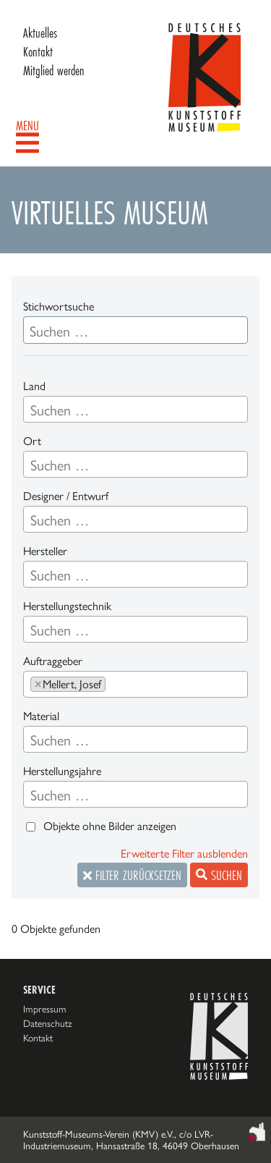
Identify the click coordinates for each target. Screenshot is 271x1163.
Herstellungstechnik (67, 606)
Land (34, 386)
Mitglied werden (54, 70)
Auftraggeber (52, 661)
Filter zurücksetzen (132, 875)
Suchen (219, 875)
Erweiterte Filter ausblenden (184, 853)
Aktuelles (40, 32)
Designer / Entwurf (65, 496)
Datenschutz (47, 1023)
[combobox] (135, 409)
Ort (32, 441)
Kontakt (38, 51)
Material (41, 716)
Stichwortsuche (58, 306)
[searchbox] (135, 410)
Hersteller (45, 551)
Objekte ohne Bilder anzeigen (109, 826)
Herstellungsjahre (62, 771)
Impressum (44, 1009)
